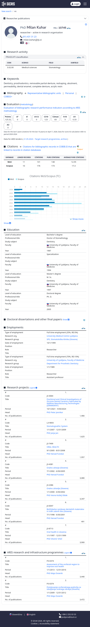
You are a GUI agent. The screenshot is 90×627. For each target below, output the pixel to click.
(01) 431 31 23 (28, 36)
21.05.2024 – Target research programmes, (42, 139)
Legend (33, 388)
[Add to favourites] (86, 24)
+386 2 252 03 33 (67, 614)
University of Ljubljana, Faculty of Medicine (65, 360)
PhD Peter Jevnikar (55, 412)
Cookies (34, 623)
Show (7, 223)
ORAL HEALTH (53, 447)
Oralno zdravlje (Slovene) (58, 488)
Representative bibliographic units (45, 93)
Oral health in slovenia (57, 532)
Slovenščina (16, 614)
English (31, 614)
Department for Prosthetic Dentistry (62, 363)
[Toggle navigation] (85, 4)
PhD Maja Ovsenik (55, 573)
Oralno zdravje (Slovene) (58, 467)
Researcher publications (17, 18)
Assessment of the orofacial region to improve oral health (63, 565)
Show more (76, 219)
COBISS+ (8, 96)
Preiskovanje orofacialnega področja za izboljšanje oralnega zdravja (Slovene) (64, 588)
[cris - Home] (8, 4)
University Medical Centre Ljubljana (62, 336)
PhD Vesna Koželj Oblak (57, 495)
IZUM (35, 621)
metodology (26, 104)
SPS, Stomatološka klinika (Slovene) (62, 339)
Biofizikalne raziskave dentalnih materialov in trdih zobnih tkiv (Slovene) (65, 510)
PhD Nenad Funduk (55, 454)
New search (6, 11)
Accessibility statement (49, 623)
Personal (69, 93)
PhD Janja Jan (53, 433)
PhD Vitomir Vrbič (55, 539)
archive (64, 139)
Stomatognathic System (57, 426)
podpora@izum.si (67, 617)
